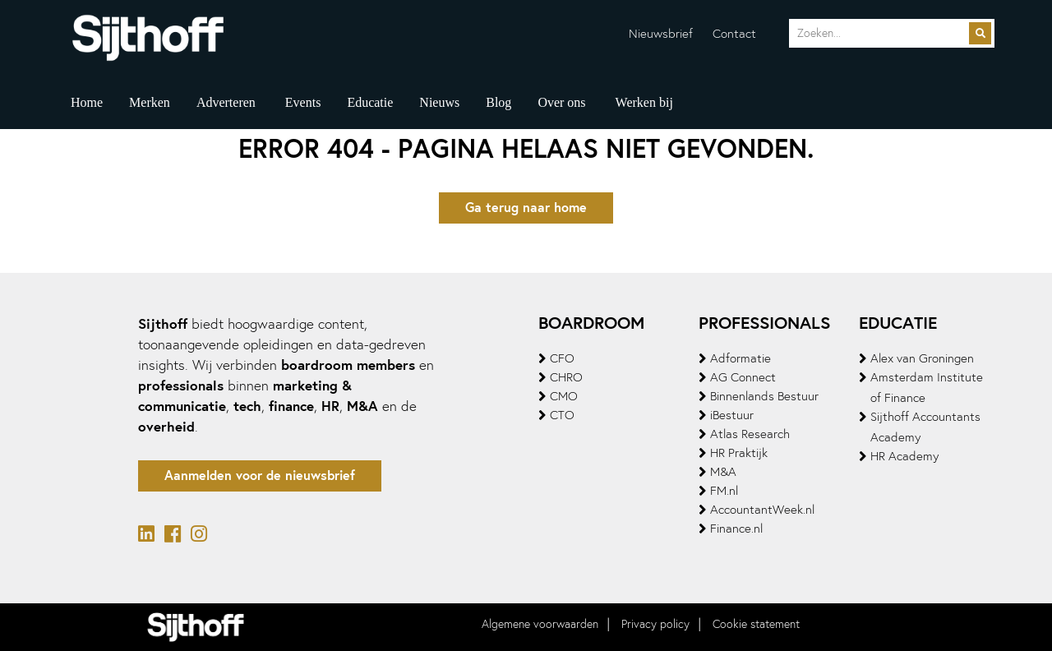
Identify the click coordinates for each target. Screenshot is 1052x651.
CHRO (566, 377)
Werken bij (644, 102)
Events (303, 102)
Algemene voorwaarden (540, 624)
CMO (564, 396)
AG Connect (743, 377)
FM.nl (724, 490)
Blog (498, 102)
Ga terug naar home (526, 207)
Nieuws (439, 102)
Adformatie (740, 358)
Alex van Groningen (922, 358)
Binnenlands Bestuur (764, 396)
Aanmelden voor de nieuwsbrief (259, 475)
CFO (562, 358)
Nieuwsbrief (661, 33)
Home (87, 102)
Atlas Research (750, 434)
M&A (723, 471)
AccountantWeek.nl (762, 509)
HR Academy (904, 456)
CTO (562, 415)
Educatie (370, 102)
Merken (149, 102)
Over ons (561, 102)
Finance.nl (736, 528)
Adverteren (226, 102)
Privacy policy (655, 624)
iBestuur (732, 415)
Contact (734, 33)
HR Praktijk (739, 453)
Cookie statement (756, 624)
